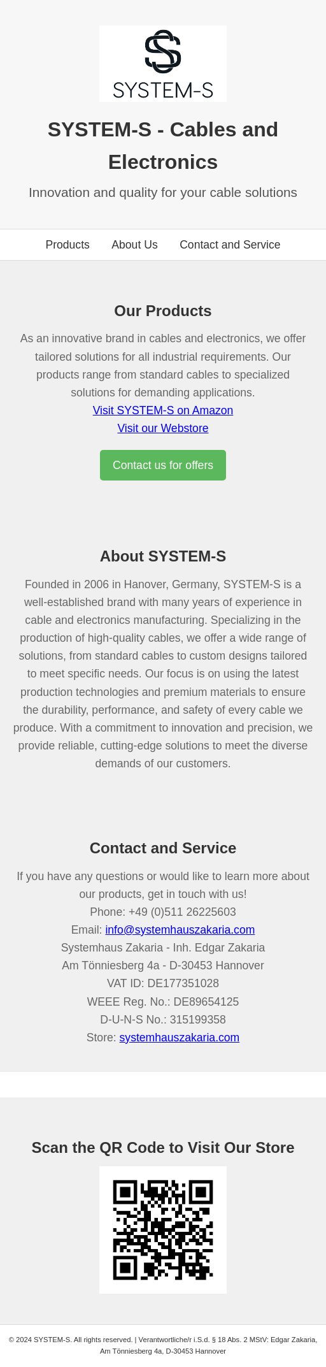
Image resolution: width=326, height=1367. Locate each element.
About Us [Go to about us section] (134, 244)
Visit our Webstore (162, 428)
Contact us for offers (163, 465)
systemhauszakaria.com (180, 1037)
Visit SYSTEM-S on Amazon (163, 410)
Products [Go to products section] (67, 244)
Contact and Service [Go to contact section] (230, 244)
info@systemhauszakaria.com (180, 929)
